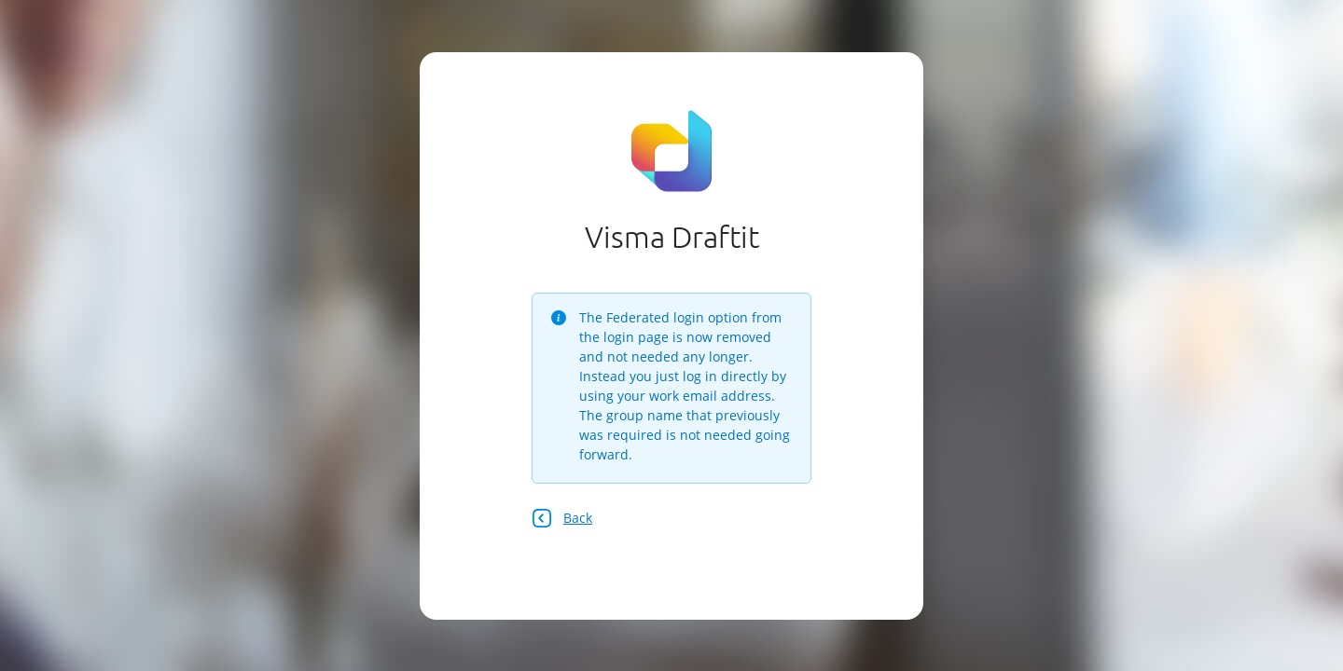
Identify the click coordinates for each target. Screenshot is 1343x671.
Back (562, 518)
